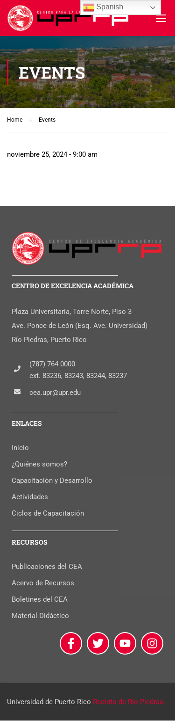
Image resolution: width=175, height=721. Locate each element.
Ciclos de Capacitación (48, 514)
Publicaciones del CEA (47, 567)
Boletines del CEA (40, 600)
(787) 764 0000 (52, 364)
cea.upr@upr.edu (55, 392)
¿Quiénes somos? (39, 464)
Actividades (30, 497)
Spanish (103, 7)
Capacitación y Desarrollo (52, 481)
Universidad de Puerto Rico (49, 702)
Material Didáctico (40, 616)
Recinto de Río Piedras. (129, 702)
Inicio (20, 448)
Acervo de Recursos (43, 583)
